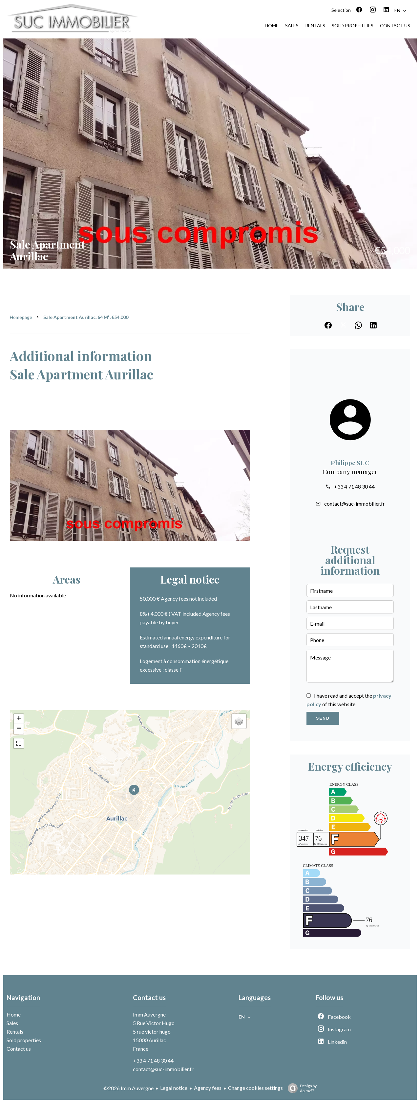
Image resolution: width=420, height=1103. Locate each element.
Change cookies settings (255, 1088)
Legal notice (173, 1088)
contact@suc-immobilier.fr (354, 503)
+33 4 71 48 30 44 (354, 486)
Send (322, 718)
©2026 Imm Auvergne (128, 1088)
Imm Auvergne (149, 1014)
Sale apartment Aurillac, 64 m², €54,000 (85, 317)
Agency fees (207, 1088)
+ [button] (19, 719)
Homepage (21, 317)
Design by (300, 1088)
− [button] (19, 729)
